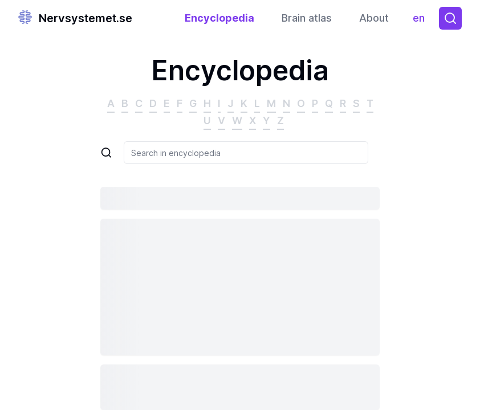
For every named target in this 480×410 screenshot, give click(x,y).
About (374, 18)
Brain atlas (307, 18)
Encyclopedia (219, 18)
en (421, 21)
